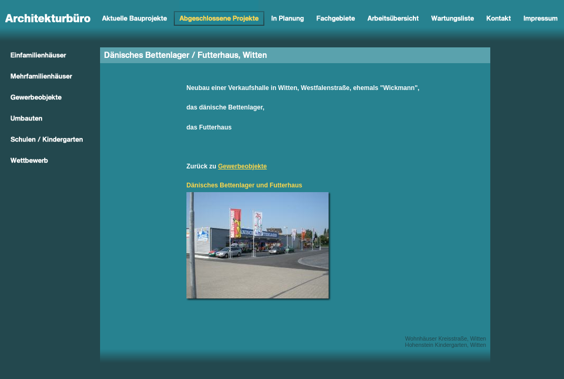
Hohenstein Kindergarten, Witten (445, 345)
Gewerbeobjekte (242, 166)
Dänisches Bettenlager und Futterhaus (244, 185)
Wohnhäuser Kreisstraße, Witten (445, 338)
